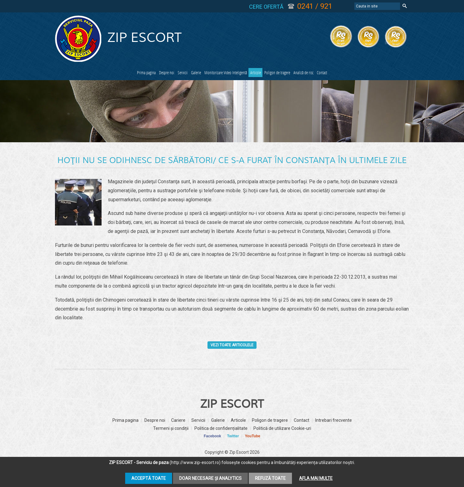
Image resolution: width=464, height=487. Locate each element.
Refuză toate (270, 478)
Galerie (186, 74)
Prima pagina (88, 74)
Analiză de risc (375, 74)
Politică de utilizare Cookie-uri (282, 442)
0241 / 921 (314, 6)
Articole (289, 74)
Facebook (212, 450)
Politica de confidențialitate (221, 442)
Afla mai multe (316, 478)
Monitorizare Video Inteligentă (237, 74)
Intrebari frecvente (333, 434)
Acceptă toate (148, 478)
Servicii (158, 74)
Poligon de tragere (328, 74)
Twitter (233, 450)
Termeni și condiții (171, 442)
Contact (232, 85)
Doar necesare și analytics (210, 478)
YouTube (252, 450)
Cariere (178, 434)
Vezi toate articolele (232, 358)
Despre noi (127, 74)
